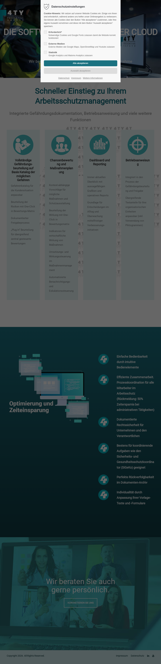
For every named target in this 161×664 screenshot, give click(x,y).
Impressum (76, 78)
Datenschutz (64, 78)
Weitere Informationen (93, 78)
